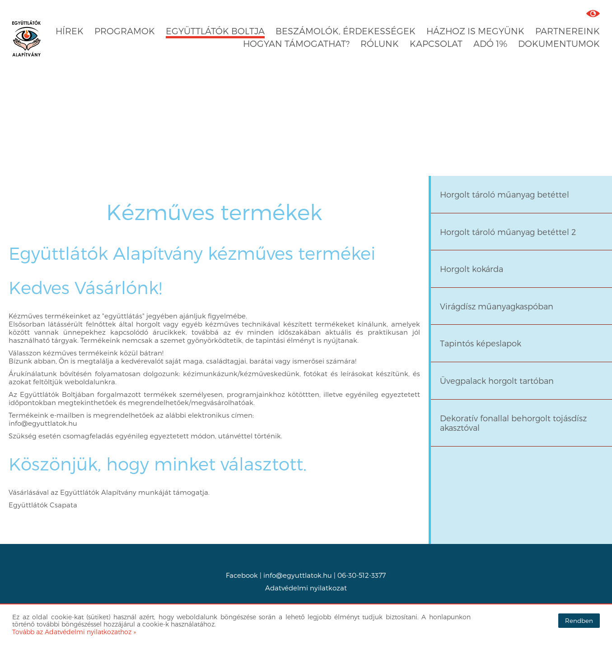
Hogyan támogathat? (296, 43)
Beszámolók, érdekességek (346, 31)
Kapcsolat (436, 43)
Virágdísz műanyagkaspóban (496, 306)
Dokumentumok (559, 43)
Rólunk (379, 43)
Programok (124, 31)
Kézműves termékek (214, 211)
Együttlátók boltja (215, 31)
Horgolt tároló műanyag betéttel (504, 194)
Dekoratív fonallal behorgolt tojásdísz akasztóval (513, 423)
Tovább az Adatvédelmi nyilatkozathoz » (74, 632)
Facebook (242, 575)
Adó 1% (490, 43)
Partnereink (567, 31)
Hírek (70, 31)
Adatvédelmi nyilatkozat (306, 588)
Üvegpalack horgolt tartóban (497, 380)
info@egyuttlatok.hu (297, 575)
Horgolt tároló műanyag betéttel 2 (508, 231)
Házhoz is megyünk (475, 31)
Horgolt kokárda (471, 268)
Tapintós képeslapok (480, 343)
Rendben (579, 620)
